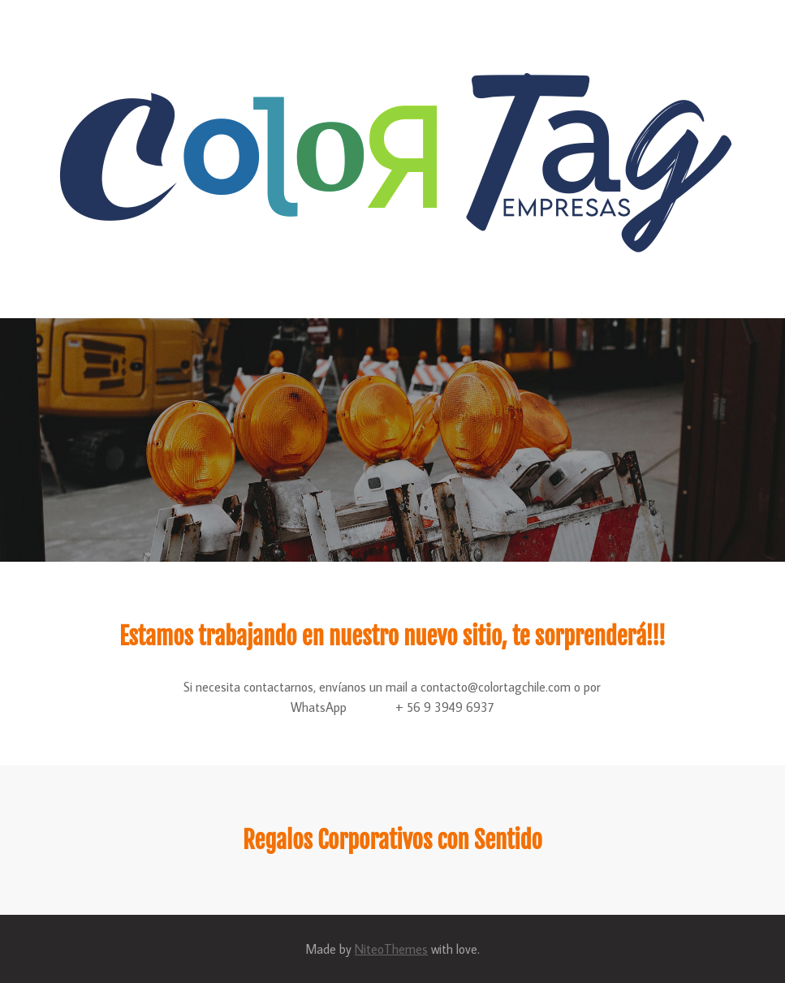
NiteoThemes (391, 949)
